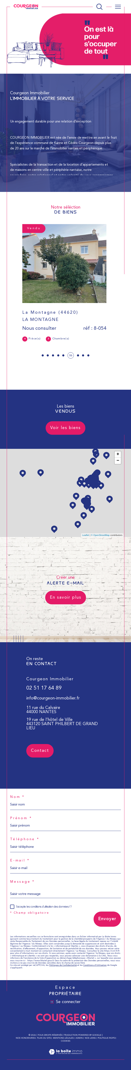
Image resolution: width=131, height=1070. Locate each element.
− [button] (117, 461)
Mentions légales (63, 1038)
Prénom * (21, 818)
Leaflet (85, 535)
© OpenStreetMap (100, 535)
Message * (22, 882)
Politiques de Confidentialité (63, 965)
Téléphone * (25, 839)
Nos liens (90, 1038)
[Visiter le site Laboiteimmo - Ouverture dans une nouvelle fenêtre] (65, 1057)
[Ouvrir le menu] (118, 6)
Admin (79, 1038)
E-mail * (20, 860)
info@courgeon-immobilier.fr (53, 707)
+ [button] (117, 454)
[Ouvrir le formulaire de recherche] (99, 6)
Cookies (65, 1041)
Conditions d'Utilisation (95, 965)
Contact (124, 326)
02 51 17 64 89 (44, 697)
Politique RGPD (106, 1038)
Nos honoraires (25, 1038)
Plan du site (44, 1038)
